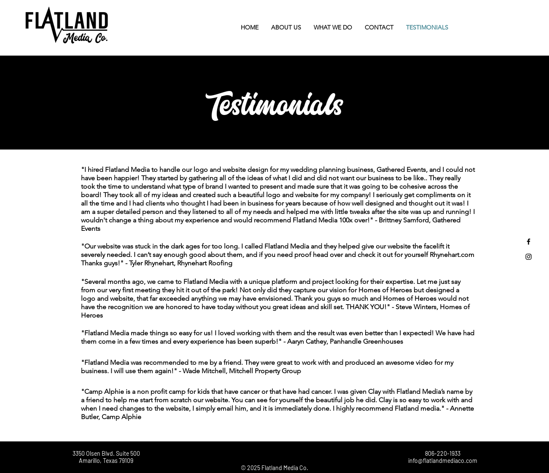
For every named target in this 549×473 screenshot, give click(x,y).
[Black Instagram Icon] (529, 257)
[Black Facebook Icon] (529, 242)
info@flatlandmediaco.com (442, 460)
